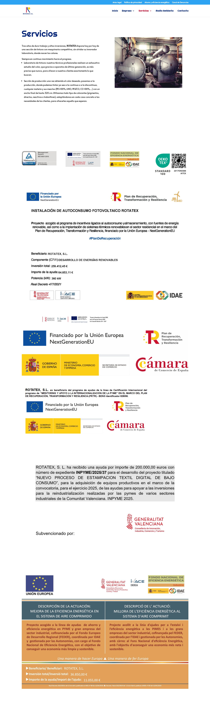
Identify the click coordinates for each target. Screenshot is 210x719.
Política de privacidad (133, 2)
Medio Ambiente (164, 11)
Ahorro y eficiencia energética (157, 2)
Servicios (144, 11)
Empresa (126, 11)
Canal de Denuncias (180, 2)
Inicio (115, 11)
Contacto (182, 11)
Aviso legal (117, 2)
